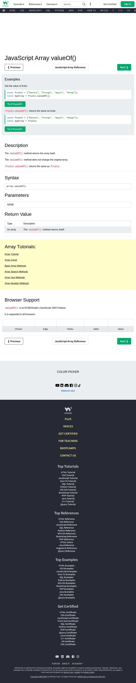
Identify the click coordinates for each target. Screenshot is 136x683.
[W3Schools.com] (68, 411)
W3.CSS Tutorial (68, 489)
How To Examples (66, 574)
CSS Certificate (68, 615)
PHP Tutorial (68, 495)
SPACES (68, 426)
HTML (12, 10)
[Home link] (5, 4)
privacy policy (89, 672)
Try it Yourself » (15, 104)
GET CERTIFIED (68, 433)
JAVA (71, 10)
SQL (48, 10)
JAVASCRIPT (35, 10)
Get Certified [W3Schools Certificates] (109, 4)
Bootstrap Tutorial (68, 492)
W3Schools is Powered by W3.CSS (91, 677)
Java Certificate (68, 635)
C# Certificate (68, 641)
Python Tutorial (68, 486)
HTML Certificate (68, 612)
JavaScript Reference (66, 524)
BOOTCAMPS (68, 448)
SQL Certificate (68, 623)
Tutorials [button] (18, 4)
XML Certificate (68, 644)
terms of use (68, 672)
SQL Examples (67, 577)
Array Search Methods (16, 271)
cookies (77, 672)
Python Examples (66, 580)
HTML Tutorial (68, 472)
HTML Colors (66, 542)
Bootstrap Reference (66, 536)
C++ (121, 10)
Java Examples (66, 591)
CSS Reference (66, 521)
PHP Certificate (68, 629)
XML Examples (67, 594)
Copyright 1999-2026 (38, 677)
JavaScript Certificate (68, 618)
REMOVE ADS (68, 391)
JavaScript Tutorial (68, 478)
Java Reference (66, 545)
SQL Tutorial (68, 483)
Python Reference (66, 530)
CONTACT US (68, 455)
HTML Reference (67, 518)
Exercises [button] (52, 4)
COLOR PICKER (68, 371)
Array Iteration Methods (17, 283)
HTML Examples (66, 565)
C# (128, 10)
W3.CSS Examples (66, 583)
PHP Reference (66, 539)
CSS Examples (67, 568)
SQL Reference (66, 527)
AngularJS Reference (66, 548)
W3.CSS (104, 10)
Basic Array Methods (15, 266)
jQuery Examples (66, 597)
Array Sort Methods (15, 277)
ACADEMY (77, 663)
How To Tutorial (68, 480)
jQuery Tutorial (68, 504)
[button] (83, 4)
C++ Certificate (68, 638)
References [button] (35, 4)
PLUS (68, 419)
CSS (22, 10)
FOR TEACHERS (68, 441)
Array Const (11, 260)
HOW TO (91, 10)
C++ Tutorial (68, 501)
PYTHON (59, 10)
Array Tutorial (12, 254)
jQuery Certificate (68, 632)
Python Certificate (68, 626)
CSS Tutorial (68, 475)
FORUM (56, 663)
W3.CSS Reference (67, 533)
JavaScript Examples (66, 571)
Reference (70, 67)
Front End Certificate (68, 620)
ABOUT (66, 663)
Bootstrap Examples (66, 585)
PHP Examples (67, 588)
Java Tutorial (68, 498)
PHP (80, 10)
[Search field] (74, 4)
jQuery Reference (66, 550)
